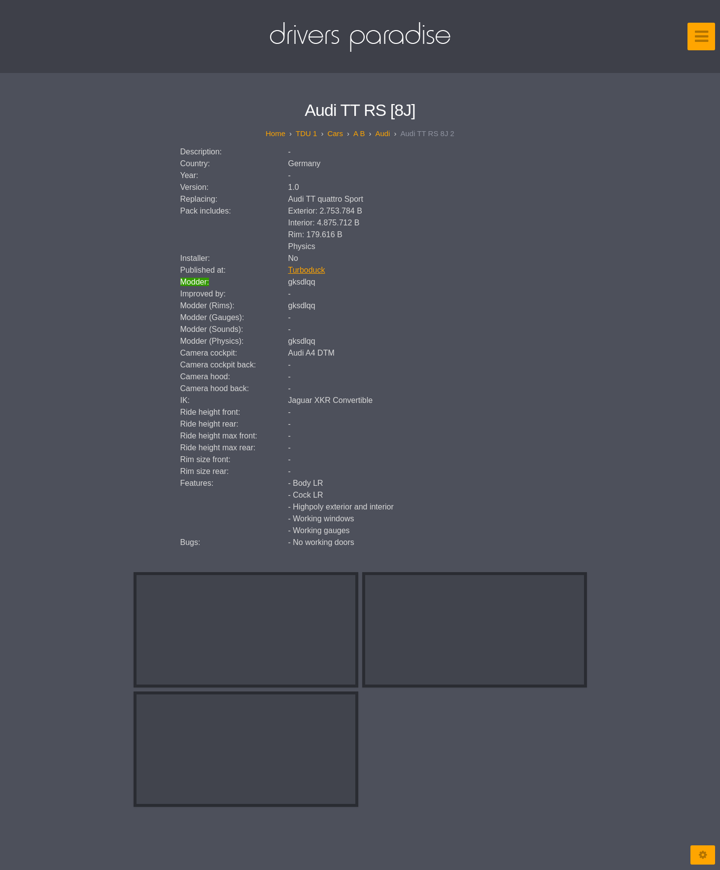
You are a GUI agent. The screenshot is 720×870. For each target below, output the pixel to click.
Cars (335, 133)
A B (359, 133)
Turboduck (306, 270)
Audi (382, 133)
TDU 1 (306, 133)
